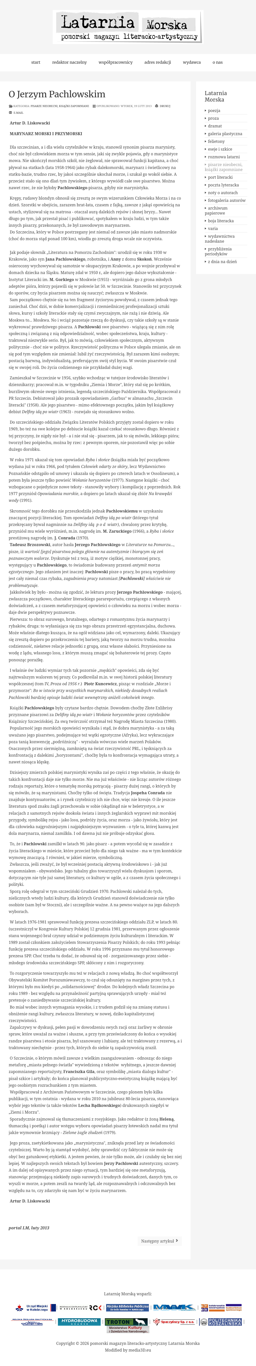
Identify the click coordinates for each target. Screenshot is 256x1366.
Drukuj (162, 106)
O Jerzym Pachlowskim (57, 94)
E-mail (16, 112)
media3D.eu (139, 1350)
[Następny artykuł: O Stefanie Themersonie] (160, 1241)
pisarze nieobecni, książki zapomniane (60, 106)
